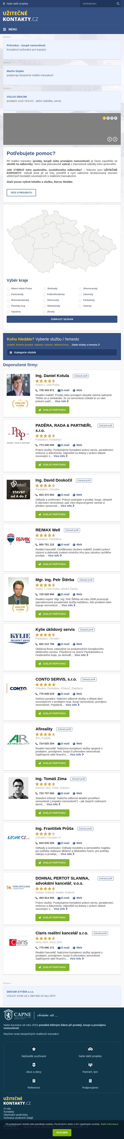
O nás (7, 1108)
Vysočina (16, 311)
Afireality (44, 729)
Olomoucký (53, 300)
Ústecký (87, 305)
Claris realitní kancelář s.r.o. (62, 933)
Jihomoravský (90, 288)
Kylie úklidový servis (55, 629)
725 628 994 (46, 594)
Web (79, 390)
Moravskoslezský (20, 300)
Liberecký (88, 294)
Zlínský (51, 311)
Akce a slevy (33, 1071)
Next (115, 139)
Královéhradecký (56, 294)
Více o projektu (21, 192)
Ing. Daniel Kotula (52, 375)
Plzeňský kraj (18, 305)
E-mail (65, 390)
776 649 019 (46, 693)
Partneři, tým (90, 1071)
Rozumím (62, 1132)
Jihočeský (52, 288)
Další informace (109, 1124)
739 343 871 (46, 390)
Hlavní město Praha (21, 288)
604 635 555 (46, 842)
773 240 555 (46, 444)
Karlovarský (17, 294)
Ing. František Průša (54, 828)
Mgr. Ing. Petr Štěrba (55, 579)
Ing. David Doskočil (54, 480)
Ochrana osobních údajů (18, 1117)
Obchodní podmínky (16, 1114)
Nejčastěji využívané (33, 1056)
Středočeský (53, 305)
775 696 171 (46, 947)
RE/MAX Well (48, 530)
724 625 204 (46, 743)
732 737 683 (46, 793)
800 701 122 (46, 544)
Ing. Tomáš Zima (51, 778)
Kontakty (9, 1111)
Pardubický (89, 300)
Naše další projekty (17, 3)
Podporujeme (90, 1087)
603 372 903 (46, 494)
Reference (34, 1087)
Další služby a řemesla (86, 344)
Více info (62, 401)
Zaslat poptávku (54, 409)
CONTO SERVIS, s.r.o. (56, 679)
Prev (109, 139)
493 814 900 (46, 897)
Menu (12, 29)
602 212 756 (46, 643)
